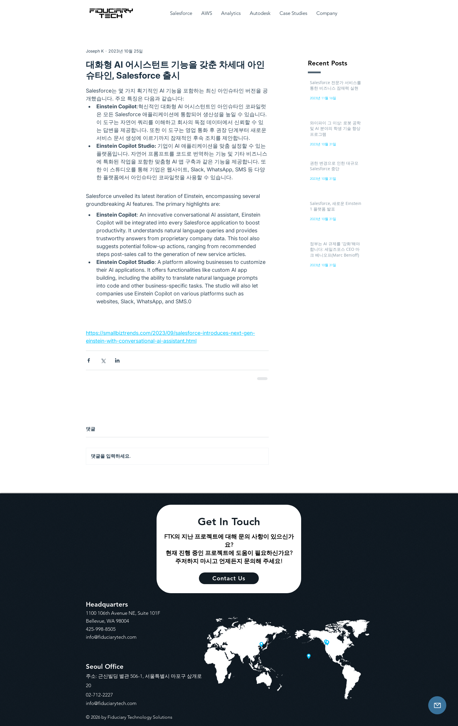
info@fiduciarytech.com (111, 637)
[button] (181, 13)
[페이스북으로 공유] (88, 360)
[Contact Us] (437, 705)
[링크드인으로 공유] (117, 360)
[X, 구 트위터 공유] (103, 360)
